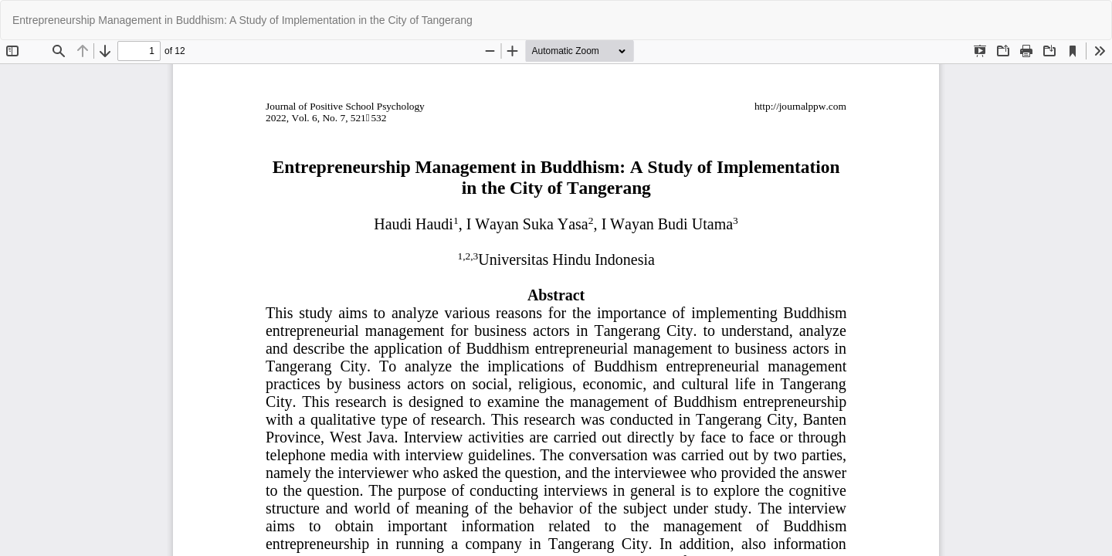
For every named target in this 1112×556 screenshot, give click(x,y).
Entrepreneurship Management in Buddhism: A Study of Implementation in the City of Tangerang (242, 20)
